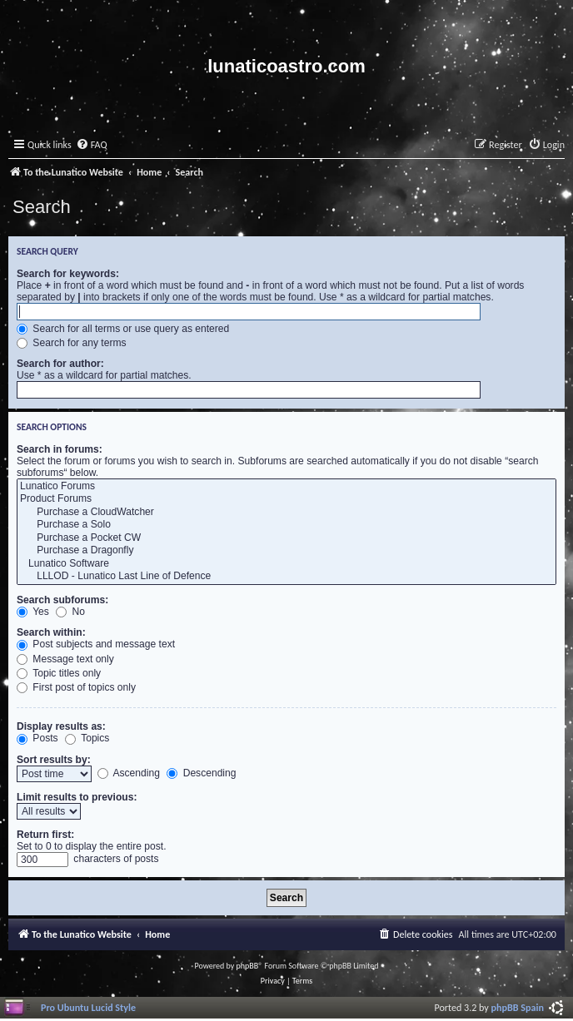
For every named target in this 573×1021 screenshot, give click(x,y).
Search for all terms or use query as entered (123, 329)
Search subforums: (62, 600)
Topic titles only (59, 673)
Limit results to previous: (77, 797)
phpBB (248, 965)
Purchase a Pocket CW (286, 538)
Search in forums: (59, 449)
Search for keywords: (68, 274)
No (70, 611)
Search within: (51, 632)
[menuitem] (91, 145)
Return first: (45, 834)
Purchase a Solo (286, 525)
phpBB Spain (517, 1007)
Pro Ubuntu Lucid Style (88, 1007)
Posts (37, 738)
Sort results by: (54, 760)
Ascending (128, 773)
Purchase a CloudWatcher (286, 512)
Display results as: (61, 726)
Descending (201, 773)
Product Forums (286, 499)
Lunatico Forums (286, 486)
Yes (33, 611)
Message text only (65, 659)
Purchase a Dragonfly (286, 551)
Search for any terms (72, 343)
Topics (87, 738)
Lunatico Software (286, 564)
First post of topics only (76, 687)
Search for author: (60, 363)
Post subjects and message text (96, 644)
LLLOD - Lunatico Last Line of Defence (286, 576)
